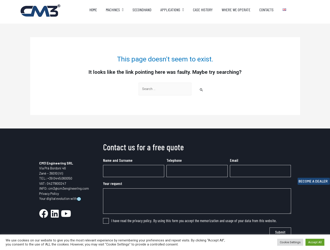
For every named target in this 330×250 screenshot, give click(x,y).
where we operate (236, 9)
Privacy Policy (49, 193)
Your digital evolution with (60, 198)
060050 (66, 178)
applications (172, 9)
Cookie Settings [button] (290, 242)
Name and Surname (117, 160)
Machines (115, 9)
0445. (57, 178)
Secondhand (141, 9)
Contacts (266, 9)
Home (93, 9)
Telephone (174, 160)
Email (234, 160)
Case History (203, 9)
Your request (112, 183)
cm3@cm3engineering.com (68, 188)
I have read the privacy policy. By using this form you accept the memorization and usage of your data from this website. (194, 220)
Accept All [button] (315, 242)
